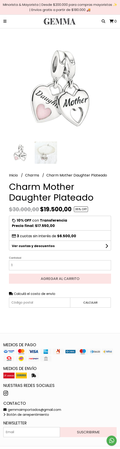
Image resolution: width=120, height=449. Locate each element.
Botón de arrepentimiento (26, 414)
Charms (32, 175)
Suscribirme (88, 432)
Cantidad (15, 258)
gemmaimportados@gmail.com (32, 409)
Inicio (14, 175)
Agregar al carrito (60, 278)
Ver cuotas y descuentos (33, 246)
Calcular (90, 302)
